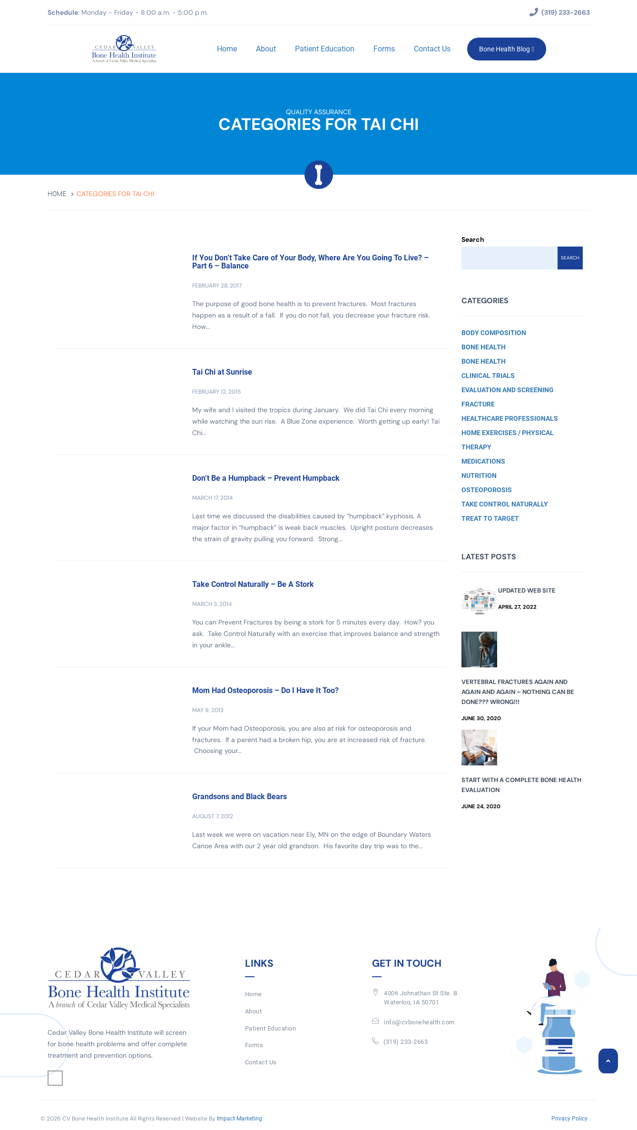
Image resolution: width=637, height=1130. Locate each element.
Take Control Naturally (504, 504)
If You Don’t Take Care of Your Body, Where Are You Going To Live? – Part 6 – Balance (310, 262)
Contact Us (432, 48)
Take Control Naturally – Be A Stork (253, 584)
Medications (483, 461)
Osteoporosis (486, 490)
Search (472, 239)
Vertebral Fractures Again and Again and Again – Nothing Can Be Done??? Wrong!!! (517, 692)
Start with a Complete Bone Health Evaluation (521, 785)
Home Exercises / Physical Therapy (507, 440)
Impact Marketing (239, 1118)
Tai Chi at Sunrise (222, 372)
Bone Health (483, 347)
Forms (384, 48)
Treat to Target (490, 518)
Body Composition (493, 333)
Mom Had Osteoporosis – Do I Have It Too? (265, 690)
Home (227, 48)
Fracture (478, 404)
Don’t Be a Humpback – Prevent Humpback (266, 478)
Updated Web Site (527, 590)
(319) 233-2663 (405, 1041)
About (266, 48)
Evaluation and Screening (507, 390)
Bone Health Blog (506, 49)
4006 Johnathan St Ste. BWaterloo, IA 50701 (420, 998)
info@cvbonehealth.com (419, 1022)
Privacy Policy (569, 1118)
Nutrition (479, 475)
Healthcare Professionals (509, 418)
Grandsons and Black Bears (239, 797)
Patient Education (324, 48)
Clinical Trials (488, 375)
